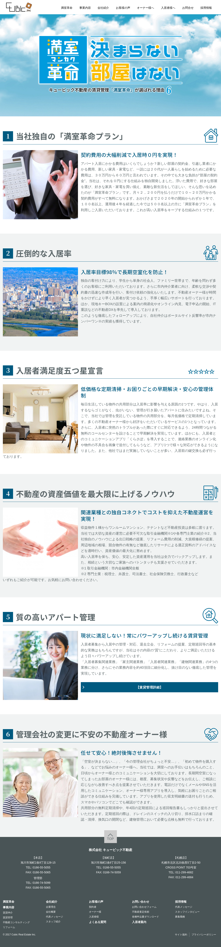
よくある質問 (97, 922)
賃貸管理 (8, 917)
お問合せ (188, 7)
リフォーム (9, 927)
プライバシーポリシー (204, 934)
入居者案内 (139, 922)
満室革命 (66, 7)
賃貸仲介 (8, 912)
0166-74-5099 (41, 882)
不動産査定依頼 (140, 911)
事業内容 (85, 7)
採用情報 (206, 7)
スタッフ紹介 (53, 921)
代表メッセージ (54, 916)
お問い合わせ (140, 901)
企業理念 (51, 906)
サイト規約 (181, 934)
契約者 (92, 906)
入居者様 (94, 916)
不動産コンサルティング (16, 922)
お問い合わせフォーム (144, 906)
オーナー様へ (145, 7)
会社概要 (51, 911)
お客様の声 (123, 7)
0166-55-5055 (41, 867)
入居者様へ (168, 7)
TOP (110, 839)
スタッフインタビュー (187, 911)
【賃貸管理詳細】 (149, 687)
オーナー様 (95, 911)
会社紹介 (103, 7)
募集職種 (180, 916)
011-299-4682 (184, 872)
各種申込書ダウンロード (145, 916)
